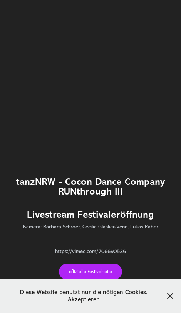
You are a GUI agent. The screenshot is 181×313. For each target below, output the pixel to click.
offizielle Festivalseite (90, 271)
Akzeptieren (84, 299)
